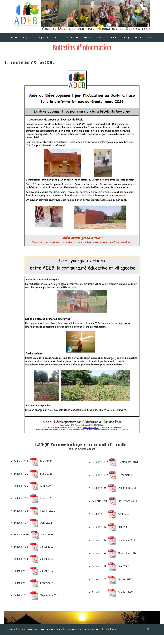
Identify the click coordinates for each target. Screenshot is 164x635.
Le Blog (125, 37)
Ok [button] (148, 629)
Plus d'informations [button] (111, 629)
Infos (150, 37)
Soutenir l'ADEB (70, 37)
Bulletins (101, 37)
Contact (138, 37)
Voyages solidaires (46, 37)
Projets (26, 37)
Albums (87, 37)
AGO (113, 37)
